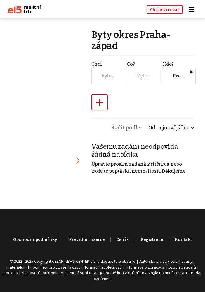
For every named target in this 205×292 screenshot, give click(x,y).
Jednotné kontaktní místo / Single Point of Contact (143, 272)
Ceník (122, 239)
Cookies (11, 272)
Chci (96, 64)
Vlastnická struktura (78, 272)
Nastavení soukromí (39, 272)
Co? (131, 64)
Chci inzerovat (164, 9)
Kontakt (183, 239)
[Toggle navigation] (194, 8)
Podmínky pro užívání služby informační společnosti (76, 267)
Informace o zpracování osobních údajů (161, 267)
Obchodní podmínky (35, 239)
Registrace (151, 239)
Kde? (168, 64)
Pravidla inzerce (87, 239)
